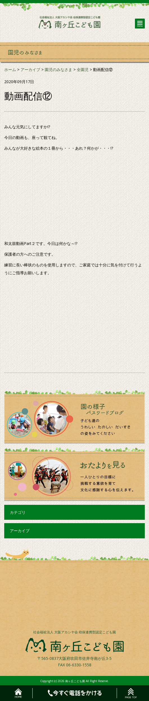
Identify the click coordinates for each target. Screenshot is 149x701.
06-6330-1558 (78, 664)
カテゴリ (18, 512)
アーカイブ (20, 530)
